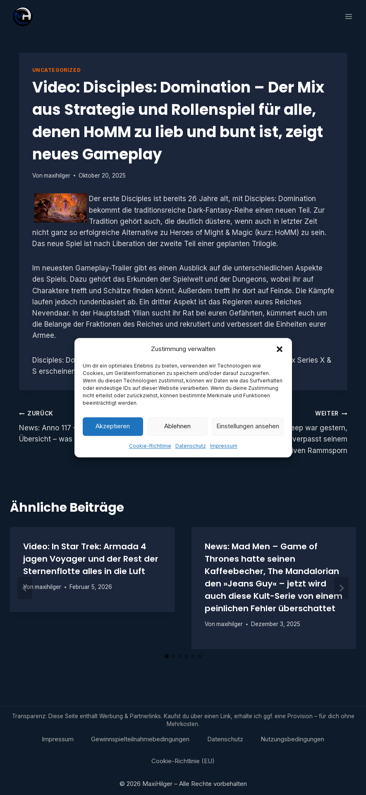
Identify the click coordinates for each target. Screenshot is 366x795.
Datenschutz (190, 459)
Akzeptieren (113, 439)
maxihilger (57, 175)
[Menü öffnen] (348, 16)
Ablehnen (177, 439)
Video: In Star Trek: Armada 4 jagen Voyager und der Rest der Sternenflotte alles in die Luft (90, 559)
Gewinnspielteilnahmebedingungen (140, 739)
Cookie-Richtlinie (150, 459)
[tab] (167, 656)
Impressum (223, 459)
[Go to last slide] (24, 588)
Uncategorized (56, 70)
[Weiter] (341, 588)
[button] (279, 362)
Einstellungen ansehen (247, 439)
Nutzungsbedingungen (292, 739)
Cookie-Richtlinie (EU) (183, 761)
